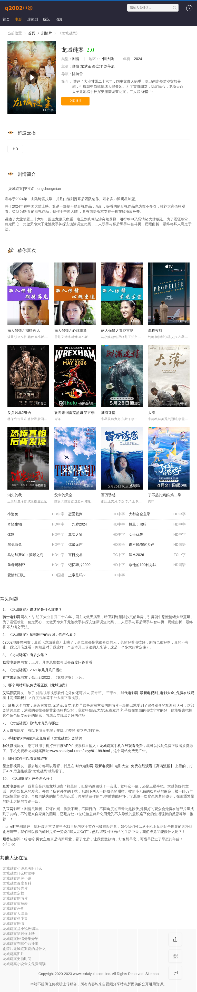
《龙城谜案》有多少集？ (28, 655)
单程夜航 (155, 330)
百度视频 (39, 698)
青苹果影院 (12, 677)
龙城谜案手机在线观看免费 (121, 746)
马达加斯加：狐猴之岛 (35, 555)
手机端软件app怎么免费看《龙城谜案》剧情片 (45, 738)
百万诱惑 (108, 495)
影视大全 (15, 705)
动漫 (59, 19)
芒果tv (111, 693)
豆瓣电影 (10, 786)
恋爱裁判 (96, 514)
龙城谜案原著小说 (17, 878)
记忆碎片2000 (96, 565)
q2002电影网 (13, 642)
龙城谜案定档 (13, 893)
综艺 (46, 19)
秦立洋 (97, 66)
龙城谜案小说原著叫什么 (22, 868)
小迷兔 (35, 514)
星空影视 (10, 766)
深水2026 (157, 555)
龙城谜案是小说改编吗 (20, 929)
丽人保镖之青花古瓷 (117, 330)
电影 (18, 19)
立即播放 (75, 101)
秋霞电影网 (12, 662)
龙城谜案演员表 (15, 903)
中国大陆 (107, 59)
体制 (35, 534)
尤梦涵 (85, 66)
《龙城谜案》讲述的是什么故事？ (35, 609)
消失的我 (14, 495)
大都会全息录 (157, 514)
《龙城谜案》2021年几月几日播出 (35, 670)
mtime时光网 (13, 826)
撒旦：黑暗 (157, 524)
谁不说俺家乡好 (157, 544)
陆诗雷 (77, 74)
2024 (138, 59)
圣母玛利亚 (35, 565)
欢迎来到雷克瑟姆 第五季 (74, 413)
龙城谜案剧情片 (15, 898)
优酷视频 (43, 693)
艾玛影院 (10, 693)
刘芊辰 (109, 66)
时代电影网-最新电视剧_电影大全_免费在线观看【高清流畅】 (124, 766)
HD (15, 149)
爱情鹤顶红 (35, 575)
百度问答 (78, 662)
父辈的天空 (63, 495)
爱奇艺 (96, 693)
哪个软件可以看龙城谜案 (28, 758)
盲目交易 (96, 555)
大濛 (151, 413)
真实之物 (96, 534)
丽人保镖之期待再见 (23, 330)
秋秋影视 (10, 746)
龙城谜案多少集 (15, 918)
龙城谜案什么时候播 (19, 873)
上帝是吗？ (96, 575)
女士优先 (157, 534)
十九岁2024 (96, 524)
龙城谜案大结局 (15, 913)
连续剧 (32, 19)
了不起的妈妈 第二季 (164, 495)
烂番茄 (8, 839)
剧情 (75, 59)
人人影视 (10, 730)
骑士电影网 (12, 617)
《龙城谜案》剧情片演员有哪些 (33, 723)
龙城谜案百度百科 (17, 883)
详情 (147, 92)
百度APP (63, 746)
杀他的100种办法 (157, 565)
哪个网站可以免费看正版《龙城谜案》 (38, 685)
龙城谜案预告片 (15, 888)
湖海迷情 (108, 413)
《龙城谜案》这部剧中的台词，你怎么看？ (42, 635)
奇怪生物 (35, 524)
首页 (6, 19)
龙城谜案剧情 (13, 923)
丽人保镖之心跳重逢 (70, 330)
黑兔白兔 (35, 544)
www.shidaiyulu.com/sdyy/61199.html (80, 751)
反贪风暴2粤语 (19, 413)
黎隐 (75, 66)
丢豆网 (8, 809)
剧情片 (46, 33)
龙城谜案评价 (13, 908)
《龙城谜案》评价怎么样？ (31, 778)
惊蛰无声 (96, 544)
